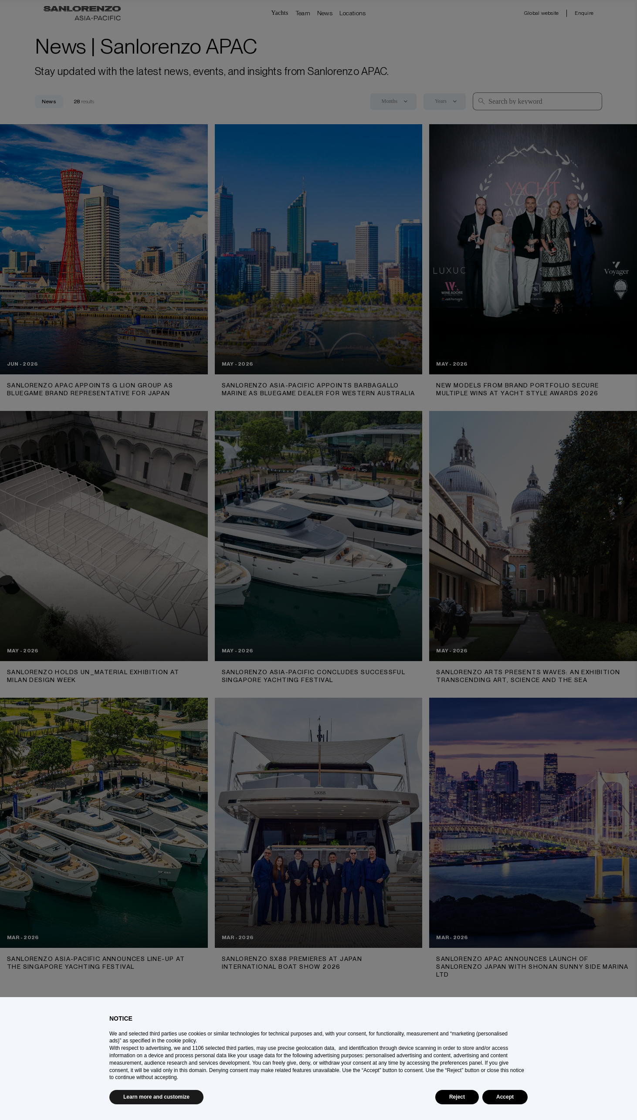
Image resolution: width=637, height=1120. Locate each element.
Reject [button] (457, 1097)
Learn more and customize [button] (156, 1097)
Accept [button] (505, 1097)
